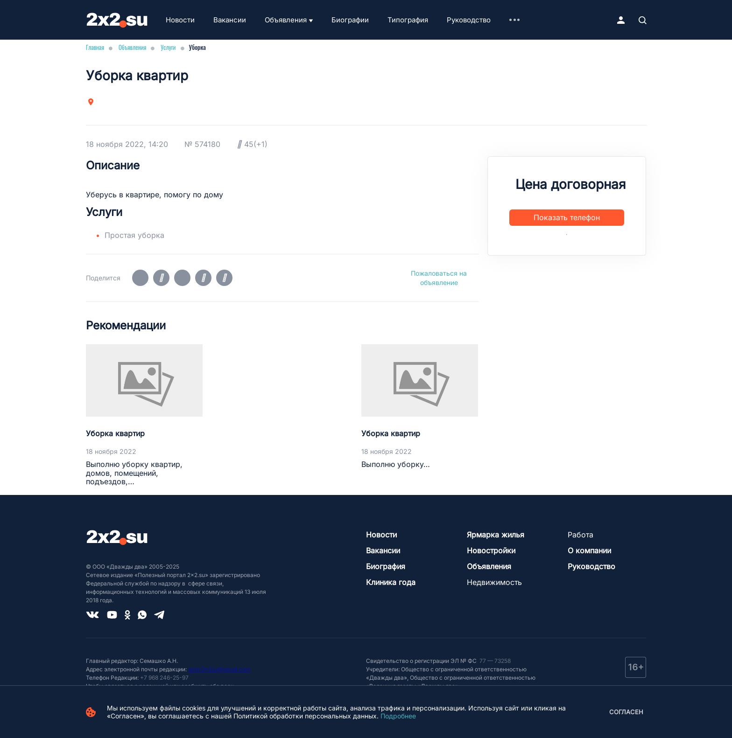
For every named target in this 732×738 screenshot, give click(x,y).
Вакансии (229, 19)
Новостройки (491, 550)
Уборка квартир (115, 433)
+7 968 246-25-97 (164, 677)
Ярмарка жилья (495, 534)
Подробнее (398, 716)
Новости (180, 19)
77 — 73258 (494, 660)
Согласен (626, 712)
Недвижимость (494, 582)
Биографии (350, 19)
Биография (385, 566)
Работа (580, 534)
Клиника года (390, 582)
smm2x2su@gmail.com (219, 669)
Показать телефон (567, 217)
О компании (589, 550)
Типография (407, 19)
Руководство (469, 19)
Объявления (286, 19)
